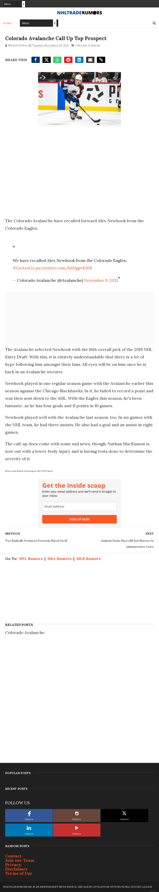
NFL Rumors (31, 558)
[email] (79, 506)
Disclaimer (16, 869)
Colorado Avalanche (87, 45)
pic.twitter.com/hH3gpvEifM (64, 267)
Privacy (13, 864)
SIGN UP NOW (79, 519)
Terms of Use (18, 873)
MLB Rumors (88, 558)
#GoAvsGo (24, 267)
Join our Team (19, 860)
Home (7, 23)
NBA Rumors (59, 558)
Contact (13, 855)
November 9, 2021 (101, 280)
